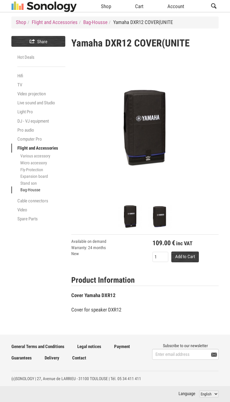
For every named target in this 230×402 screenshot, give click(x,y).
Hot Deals (25, 57)
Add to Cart (185, 256)
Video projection (31, 94)
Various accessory (35, 155)
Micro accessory (33, 162)
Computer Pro (29, 139)
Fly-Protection (31, 169)
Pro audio (25, 130)
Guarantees (21, 358)
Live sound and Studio (36, 103)
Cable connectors (32, 201)
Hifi (20, 76)
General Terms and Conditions (37, 346)
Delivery (52, 358)
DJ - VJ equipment (33, 121)
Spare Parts (27, 219)
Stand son (28, 183)
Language (186, 393)
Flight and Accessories (37, 148)
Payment (122, 346)
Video (22, 210)
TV (19, 85)
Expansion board (34, 176)
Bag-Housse (30, 189)
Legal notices (89, 346)
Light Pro (25, 112)
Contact (79, 358)
